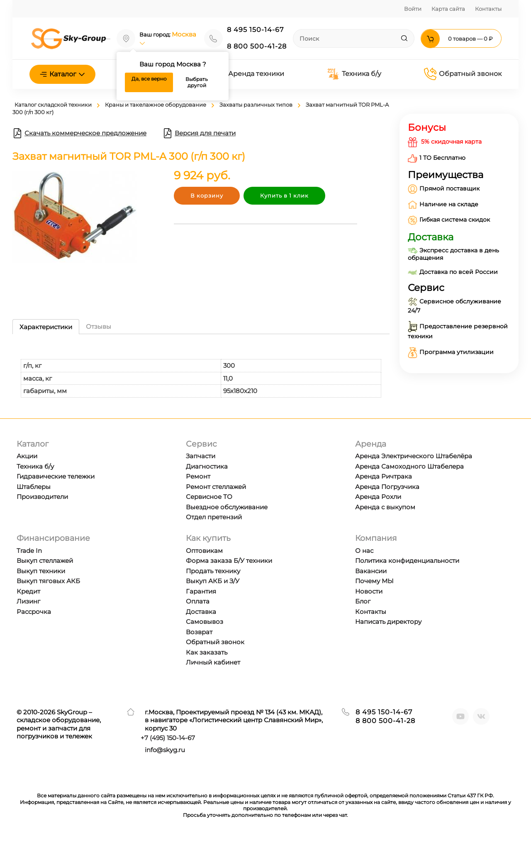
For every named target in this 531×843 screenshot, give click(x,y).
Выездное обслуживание (227, 507)
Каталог (62, 74)
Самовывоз (204, 622)
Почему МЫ (374, 581)
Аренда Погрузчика (387, 487)
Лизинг (28, 601)
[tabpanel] (201, 370)
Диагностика (207, 466)
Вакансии (371, 571)
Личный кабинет (213, 662)
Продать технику (213, 571)
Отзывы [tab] (98, 326)
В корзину (206, 195)
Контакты (488, 8)
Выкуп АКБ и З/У (212, 581)
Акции (27, 456)
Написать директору (388, 622)
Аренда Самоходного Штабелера (409, 466)
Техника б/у (354, 74)
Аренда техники (250, 74)
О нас (364, 551)
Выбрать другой (196, 82)
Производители (42, 497)
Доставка (201, 612)
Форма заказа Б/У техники (229, 560)
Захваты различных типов (255, 104)
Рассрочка (34, 612)
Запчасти (200, 456)
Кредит (28, 591)
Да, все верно (149, 79)
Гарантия (201, 591)
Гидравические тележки (56, 476)
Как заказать (206, 652)
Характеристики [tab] (45, 327)
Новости (368, 591)
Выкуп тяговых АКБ (48, 581)
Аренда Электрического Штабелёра (413, 456)
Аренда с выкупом (385, 507)
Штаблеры (34, 487)
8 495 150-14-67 (255, 30)
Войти (412, 8)
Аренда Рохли (378, 497)
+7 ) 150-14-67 (168, 738)
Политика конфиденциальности (407, 560)
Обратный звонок (463, 74)
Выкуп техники (41, 571)
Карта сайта (448, 8)
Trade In (29, 551)
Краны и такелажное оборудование (155, 104)
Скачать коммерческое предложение (79, 133)
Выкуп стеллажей (45, 560)
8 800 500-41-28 (257, 46)
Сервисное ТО (209, 497)
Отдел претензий (214, 517)
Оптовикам (204, 551)
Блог (362, 601)
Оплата (197, 601)
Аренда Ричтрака (383, 476)
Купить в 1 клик (284, 195)
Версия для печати (199, 133)
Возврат (199, 632)
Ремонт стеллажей (216, 487)
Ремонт (198, 476)
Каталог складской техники (53, 104)
